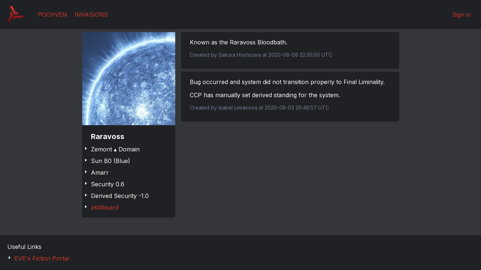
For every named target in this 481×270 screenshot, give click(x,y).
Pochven (52, 14)
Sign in (461, 14)
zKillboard (105, 207)
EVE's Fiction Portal (42, 258)
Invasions (91, 14)
